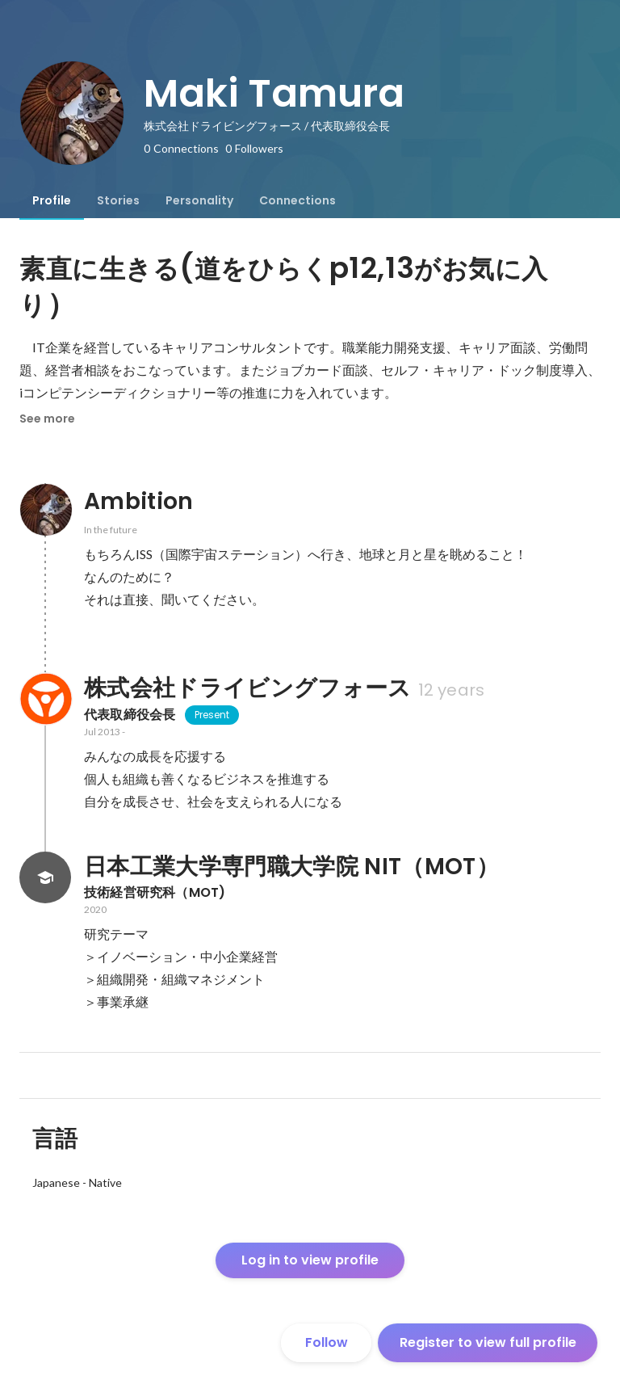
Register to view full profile (488, 1342)
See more (47, 418)
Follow (326, 1342)
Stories (118, 200)
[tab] (51, 200)
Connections (297, 200)
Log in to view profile (310, 1260)
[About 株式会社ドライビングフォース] (45, 699)
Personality (199, 200)
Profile (51, 200)
